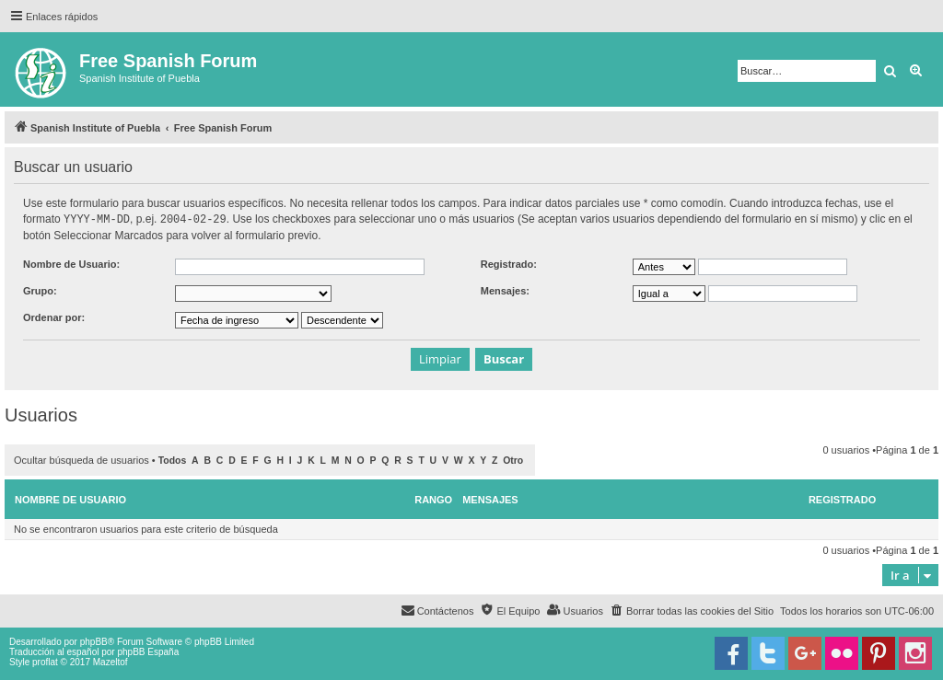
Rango (433, 498)
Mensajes (490, 498)
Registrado (842, 498)
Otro (513, 460)
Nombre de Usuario (70, 498)
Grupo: (40, 289)
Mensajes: (505, 289)
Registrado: (509, 263)
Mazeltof (110, 661)
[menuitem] (692, 610)
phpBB (94, 641)
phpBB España (148, 651)
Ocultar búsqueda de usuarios (81, 459)
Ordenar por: (54, 316)
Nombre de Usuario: (71, 263)
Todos (172, 460)
